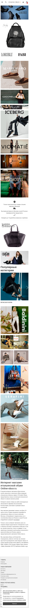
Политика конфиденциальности (8, 574)
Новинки (3, 561)
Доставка (3, 570)
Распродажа (4, 563)
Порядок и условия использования (9, 577)
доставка (16, 519)
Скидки (2, 572)
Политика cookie (5, 576)
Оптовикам (3, 579)
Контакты (3, 568)
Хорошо (14, 603)
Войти (2, 584)
